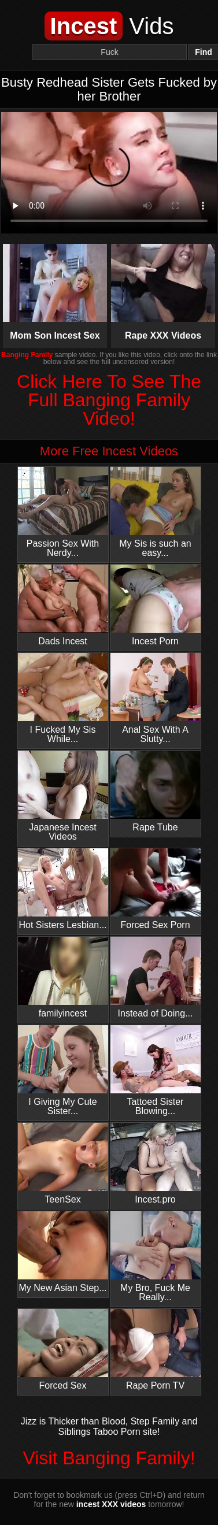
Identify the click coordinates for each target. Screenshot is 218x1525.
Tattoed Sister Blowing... (155, 1070)
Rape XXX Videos (163, 292)
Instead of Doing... (155, 977)
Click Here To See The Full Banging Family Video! (109, 400)
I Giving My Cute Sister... (63, 1070)
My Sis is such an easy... (155, 512)
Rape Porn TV (155, 1349)
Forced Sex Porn (155, 889)
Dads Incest (63, 605)
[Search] (109, 52)
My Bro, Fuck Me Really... (155, 1256)
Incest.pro (155, 1163)
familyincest (63, 977)
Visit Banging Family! (109, 1458)
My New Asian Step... (63, 1252)
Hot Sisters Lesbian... (63, 889)
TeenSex (63, 1163)
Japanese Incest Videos (63, 796)
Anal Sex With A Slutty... (155, 698)
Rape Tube (155, 791)
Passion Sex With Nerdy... (63, 512)
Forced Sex (63, 1349)
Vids (109, 26)
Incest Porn (155, 605)
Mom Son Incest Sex (55, 292)
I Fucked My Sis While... (63, 698)
